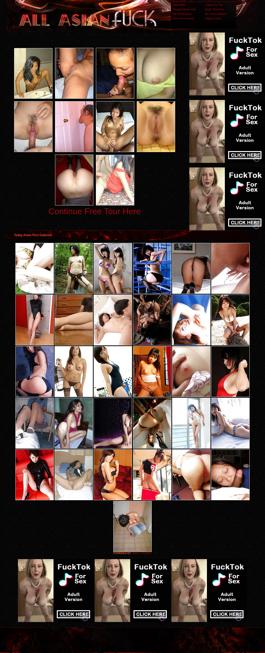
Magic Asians (213, 18)
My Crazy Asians (215, 13)
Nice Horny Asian (183, 18)
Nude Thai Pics (214, 9)
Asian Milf (179, 4)
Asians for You (214, 4)
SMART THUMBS (141, 553)
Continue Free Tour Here (94, 211)
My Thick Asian (182, 13)
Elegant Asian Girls (184, 9)
